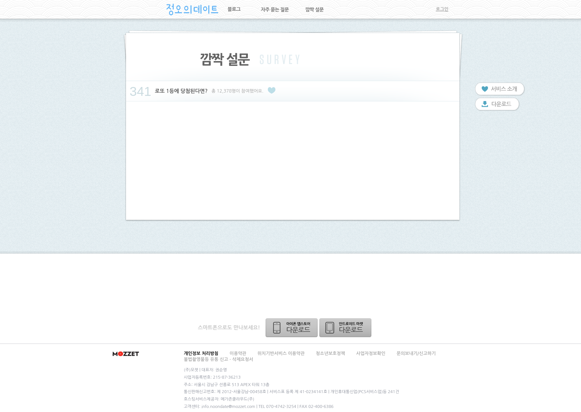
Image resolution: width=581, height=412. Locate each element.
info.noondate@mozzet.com (228, 407)
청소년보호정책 (330, 353)
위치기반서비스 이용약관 (281, 353)
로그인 (442, 9)
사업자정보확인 (370, 353)
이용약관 (238, 353)
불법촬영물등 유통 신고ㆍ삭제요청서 (218, 359)
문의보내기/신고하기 (416, 353)
